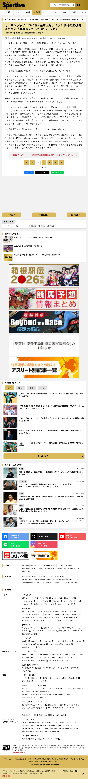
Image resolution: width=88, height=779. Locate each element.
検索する (72, 5)
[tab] (18, 12)
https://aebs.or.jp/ (18, 752)
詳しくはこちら (8, 776)
